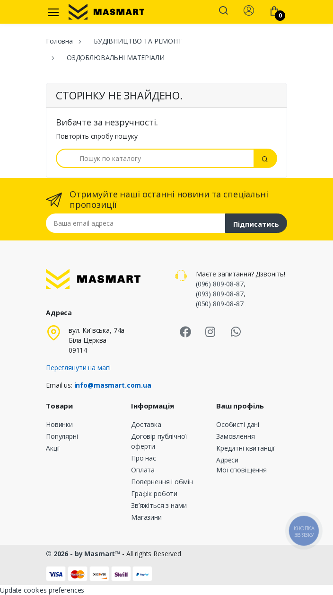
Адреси (227, 459)
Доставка (146, 424)
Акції (53, 448)
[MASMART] (106, 12)
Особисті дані (237, 424)
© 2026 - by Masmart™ (84, 553)
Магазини (146, 517)
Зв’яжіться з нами (159, 505)
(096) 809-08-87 (220, 283)
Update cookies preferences (42, 590)
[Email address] (136, 223)
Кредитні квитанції (245, 448)
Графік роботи (154, 493)
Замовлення (235, 436)
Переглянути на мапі (78, 367)
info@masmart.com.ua (112, 385)
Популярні (62, 436)
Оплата (143, 469)
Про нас (143, 457)
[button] (223, 11)
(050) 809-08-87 (220, 303)
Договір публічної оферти (159, 441)
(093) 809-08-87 (220, 293)
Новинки (59, 424)
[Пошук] (155, 158)
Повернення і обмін (162, 481)
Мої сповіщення (241, 469)
